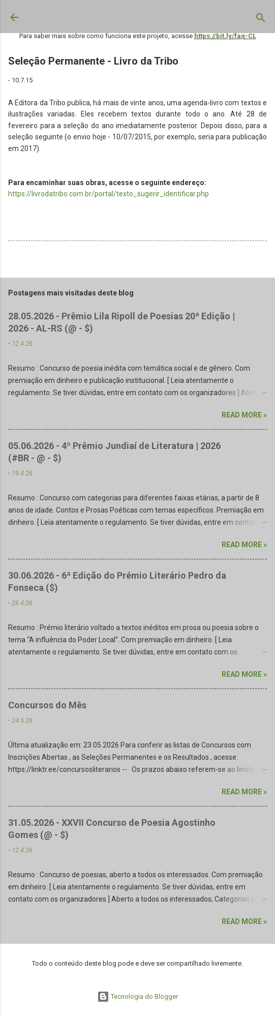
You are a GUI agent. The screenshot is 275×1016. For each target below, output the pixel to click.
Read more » (244, 415)
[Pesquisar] (261, 20)
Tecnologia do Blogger (137, 996)
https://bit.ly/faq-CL (225, 36)
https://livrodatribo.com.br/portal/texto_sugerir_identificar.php (108, 194)
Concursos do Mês (47, 705)
